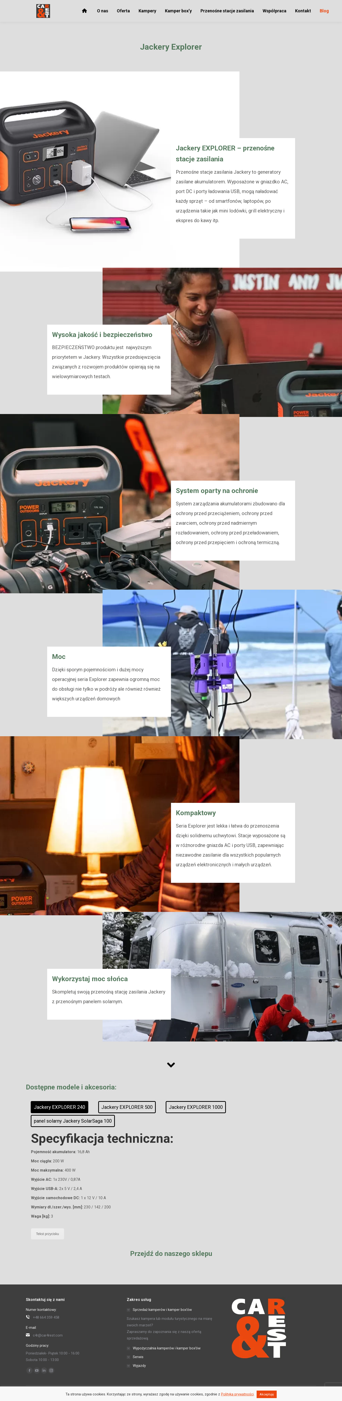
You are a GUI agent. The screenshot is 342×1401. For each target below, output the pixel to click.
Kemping (219, 5)
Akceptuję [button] (267, 1394)
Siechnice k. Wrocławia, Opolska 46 (112, 5)
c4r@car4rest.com (62, 5)
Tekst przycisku (47, 1234)
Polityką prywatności (237, 1394)
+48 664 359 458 (26, 5)
